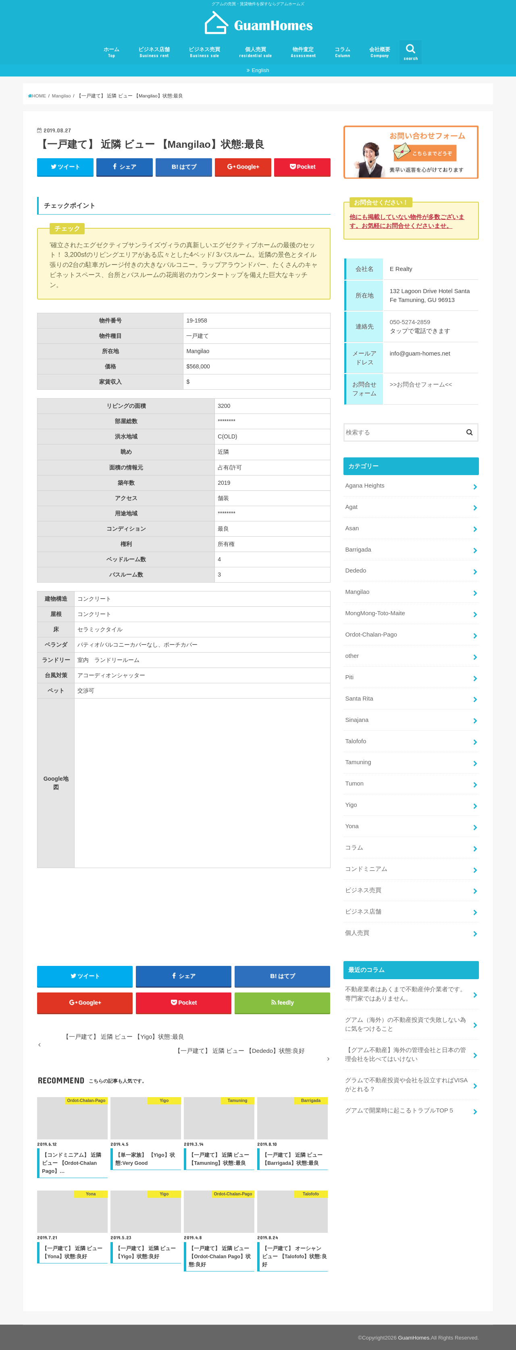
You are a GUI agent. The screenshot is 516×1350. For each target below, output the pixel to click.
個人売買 (255, 52)
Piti (349, 677)
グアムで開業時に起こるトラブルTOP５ (399, 1110)
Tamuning (358, 762)
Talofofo (355, 741)
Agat (351, 506)
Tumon (354, 783)
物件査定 (303, 52)
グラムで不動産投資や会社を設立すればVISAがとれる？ (406, 1084)
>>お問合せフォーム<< (421, 384)
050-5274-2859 (410, 322)
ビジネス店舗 (154, 52)
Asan (352, 528)
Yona (351, 826)
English (260, 70)
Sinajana (356, 719)
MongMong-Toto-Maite (375, 613)
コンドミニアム (366, 869)
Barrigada (358, 549)
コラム (342, 52)
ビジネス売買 (204, 52)
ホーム (111, 52)
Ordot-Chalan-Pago (371, 634)
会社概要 (379, 52)
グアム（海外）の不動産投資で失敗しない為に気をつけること (405, 1024)
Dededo (355, 570)
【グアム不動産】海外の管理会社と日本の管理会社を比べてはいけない (405, 1054)
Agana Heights (364, 485)
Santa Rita (359, 698)
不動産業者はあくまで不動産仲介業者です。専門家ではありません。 (405, 993)
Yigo (351, 805)
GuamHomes (413, 1338)
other (352, 656)
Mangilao (357, 592)
